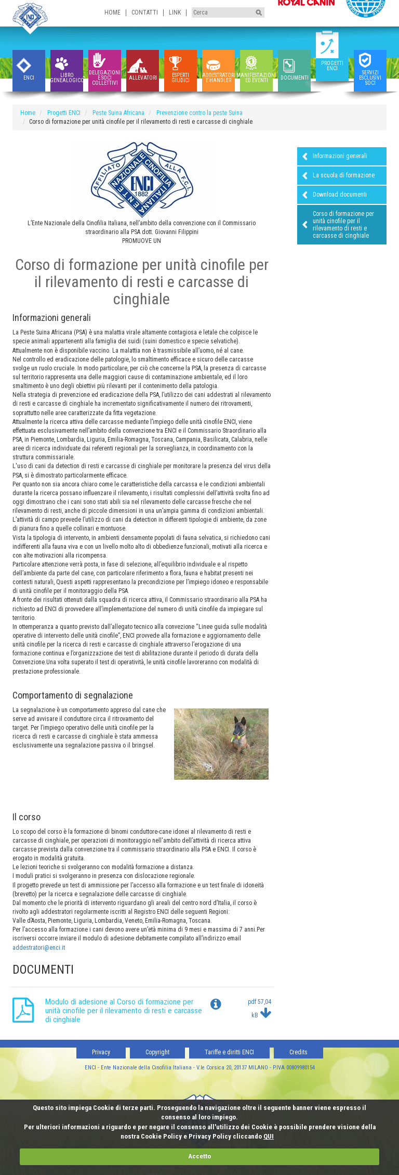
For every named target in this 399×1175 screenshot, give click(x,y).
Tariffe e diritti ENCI (229, 1052)
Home (112, 12)
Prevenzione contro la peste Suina (199, 113)
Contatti (144, 12)
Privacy (101, 1052)
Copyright (157, 1052)
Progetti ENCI (64, 113)
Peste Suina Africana (118, 113)
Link (175, 12)
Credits (298, 1052)
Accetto (199, 1156)
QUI (268, 1136)
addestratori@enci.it (38, 947)
